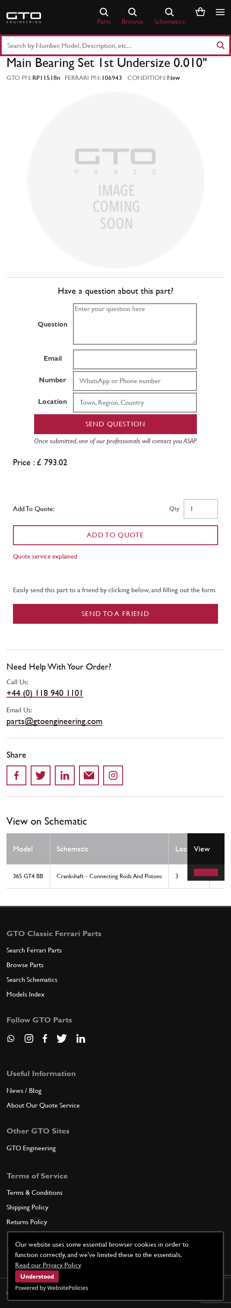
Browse (132, 16)
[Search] (220, 45)
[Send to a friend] (89, 775)
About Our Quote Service (43, 1105)
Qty (174, 508)
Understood (37, 1276)
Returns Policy (26, 1222)
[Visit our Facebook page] (44, 1038)
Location (52, 401)
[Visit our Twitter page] (61, 1038)
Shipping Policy (27, 1207)
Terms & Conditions (34, 1192)
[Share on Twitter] (41, 775)
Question (52, 324)
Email (53, 358)
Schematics (169, 16)
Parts (104, 16)
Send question (115, 424)
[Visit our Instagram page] (29, 1038)
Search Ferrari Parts (34, 950)
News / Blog (23, 1090)
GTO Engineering (31, 1148)
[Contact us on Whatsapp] (10, 1041)
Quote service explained (45, 556)
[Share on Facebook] (16, 775)
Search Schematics (31, 979)
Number (52, 380)
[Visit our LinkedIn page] (80, 1038)
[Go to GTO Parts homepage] (23, 17)
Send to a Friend (115, 614)
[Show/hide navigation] (220, 12)
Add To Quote (115, 535)
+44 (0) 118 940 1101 (44, 693)
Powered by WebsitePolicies (51, 1288)
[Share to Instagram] (113, 775)
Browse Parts (25, 965)
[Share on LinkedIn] (65, 775)
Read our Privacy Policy (48, 1265)
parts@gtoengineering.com (54, 721)
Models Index (25, 994)
